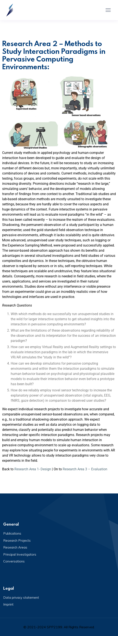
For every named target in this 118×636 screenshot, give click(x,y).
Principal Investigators (19, 554)
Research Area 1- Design (32, 469)
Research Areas (15, 547)
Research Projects (17, 540)
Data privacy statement (21, 597)
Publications (12, 533)
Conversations (14, 561)
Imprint (8, 604)
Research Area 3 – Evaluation (85, 469)
